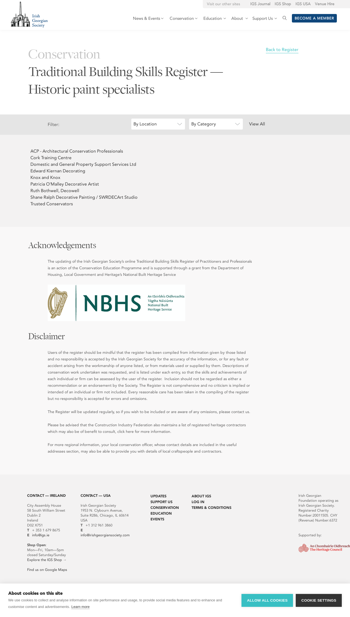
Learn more (80, 607)
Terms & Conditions (211, 508)
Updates (158, 496)
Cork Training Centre (51, 157)
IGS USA (303, 4)
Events (157, 519)
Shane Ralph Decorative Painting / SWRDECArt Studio (84, 197)
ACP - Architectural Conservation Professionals (76, 151)
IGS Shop (283, 4)
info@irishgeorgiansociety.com (105, 535)
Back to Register (282, 49)
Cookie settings (318, 600)
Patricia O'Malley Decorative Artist (64, 184)
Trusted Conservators (51, 203)
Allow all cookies (267, 600)
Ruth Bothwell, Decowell (54, 190)
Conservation (164, 508)
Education (161, 513)
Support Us (161, 502)
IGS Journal (260, 4)
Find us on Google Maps (47, 570)
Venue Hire (324, 4)
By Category (203, 124)
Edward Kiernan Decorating (57, 170)
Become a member (314, 18)
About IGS (201, 496)
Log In (198, 502)
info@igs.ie (40, 535)
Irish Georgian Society (29, 14)
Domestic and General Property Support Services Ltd (83, 164)
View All (257, 124)
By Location (145, 124)
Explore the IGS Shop (44, 560)
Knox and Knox (45, 177)
